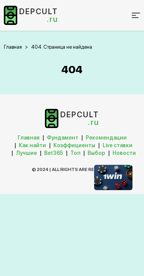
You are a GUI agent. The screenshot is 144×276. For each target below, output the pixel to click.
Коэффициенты (74, 145)
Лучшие (26, 153)
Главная (29, 138)
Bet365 (53, 153)
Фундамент (62, 138)
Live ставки (117, 145)
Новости (124, 153)
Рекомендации (106, 138)
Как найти (32, 145)
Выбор (96, 153)
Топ (75, 153)
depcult (38, 15)
